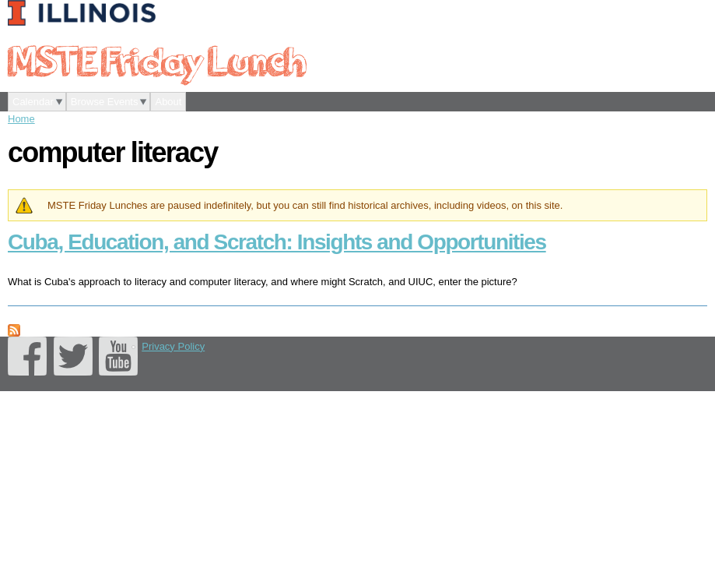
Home (21, 119)
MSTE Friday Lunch (156, 60)
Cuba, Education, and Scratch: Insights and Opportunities (277, 242)
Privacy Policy (173, 346)
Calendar (33, 102)
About (168, 102)
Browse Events (104, 102)
